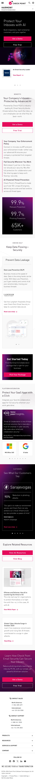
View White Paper (10, 609)
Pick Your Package (17, 374)
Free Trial (17, 44)
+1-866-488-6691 (17, 705)
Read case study (9, 311)
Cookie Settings (24, 776)
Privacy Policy (13, 776)
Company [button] (5, 750)
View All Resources (17, 552)
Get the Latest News (7, 778)
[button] (29, 3)
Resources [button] (6, 740)
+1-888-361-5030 (16, 722)
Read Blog (7, 641)
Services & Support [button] (9, 745)
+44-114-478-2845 (17, 727)
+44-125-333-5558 (17, 710)
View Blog (17, 558)
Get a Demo (17, 38)
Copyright (4, 776)
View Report (17, 75)
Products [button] (6, 735)
